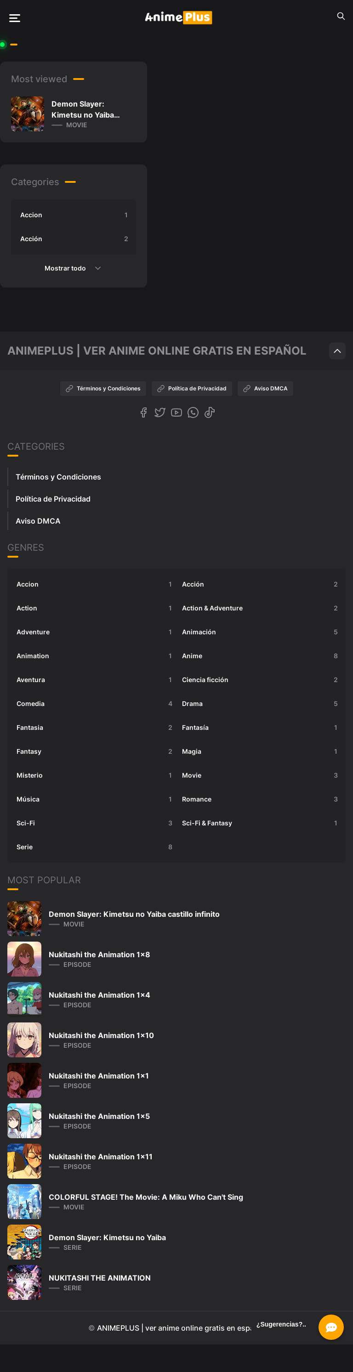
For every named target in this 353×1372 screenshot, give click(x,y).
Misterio (96, 775)
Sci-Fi (96, 823)
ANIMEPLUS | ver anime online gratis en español (181, 1327)
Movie (261, 775)
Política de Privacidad (192, 388)
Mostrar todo (73, 268)
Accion (75, 215)
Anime (261, 656)
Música (96, 799)
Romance (261, 799)
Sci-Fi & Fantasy (261, 823)
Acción (75, 238)
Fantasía (261, 727)
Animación (261, 632)
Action (96, 608)
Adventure (96, 632)
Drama (261, 703)
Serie (96, 847)
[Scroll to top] (337, 351)
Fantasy (96, 751)
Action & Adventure (261, 608)
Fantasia (96, 727)
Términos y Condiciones (103, 388)
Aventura (96, 679)
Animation (96, 656)
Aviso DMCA (265, 388)
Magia (261, 751)
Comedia (96, 703)
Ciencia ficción (261, 679)
